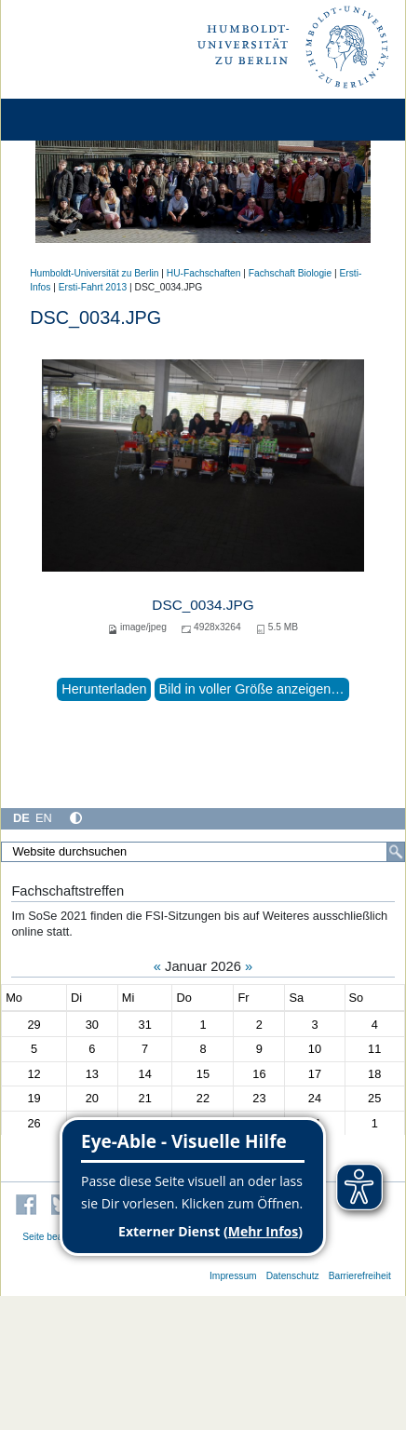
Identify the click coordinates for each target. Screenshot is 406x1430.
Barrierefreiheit (360, 1276)
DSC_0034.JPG (202, 605)
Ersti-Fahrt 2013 (93, 287)
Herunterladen (103, 688)
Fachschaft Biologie (290, 273)
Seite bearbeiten (57, 1237)
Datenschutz (292, 1276)
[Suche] (395, 852)
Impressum (233, 1276)
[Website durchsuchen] (203, 852)
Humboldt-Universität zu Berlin (94, 273)
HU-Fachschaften (204, 273)
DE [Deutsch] (21, 818)
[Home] (67, 120)
